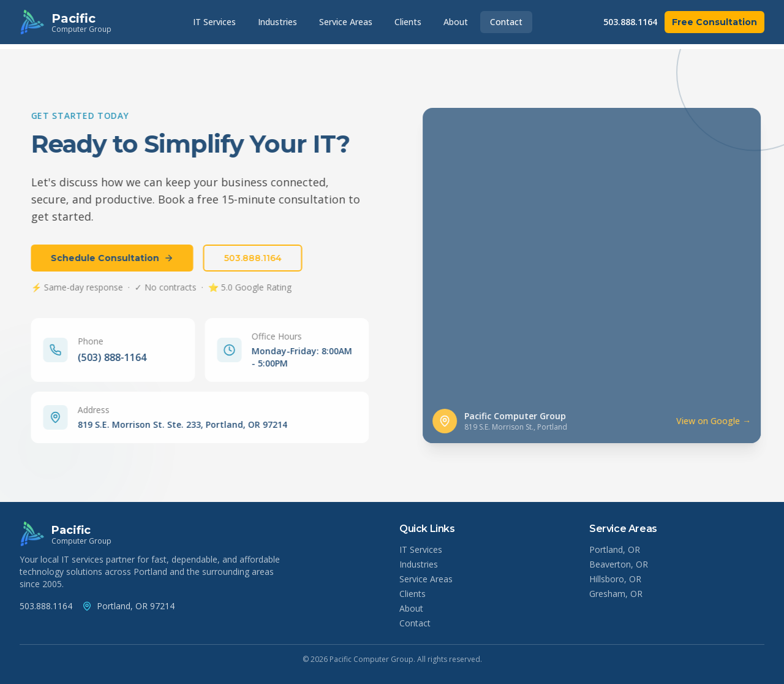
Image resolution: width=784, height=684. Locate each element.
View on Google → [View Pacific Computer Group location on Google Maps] (722, 421)
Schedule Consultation (108, 258)
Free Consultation (714, 22)
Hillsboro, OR (615, 579)
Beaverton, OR (618, 564)
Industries (277, 22)
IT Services (214, 22)
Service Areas (345, 22)
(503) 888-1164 (108, 357)
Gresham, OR (616, 593)
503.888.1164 (630, 22)
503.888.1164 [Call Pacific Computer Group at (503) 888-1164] (46, 606)
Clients (407, 22)
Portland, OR (614, 549)
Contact (506, 22)
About (455, 22)
